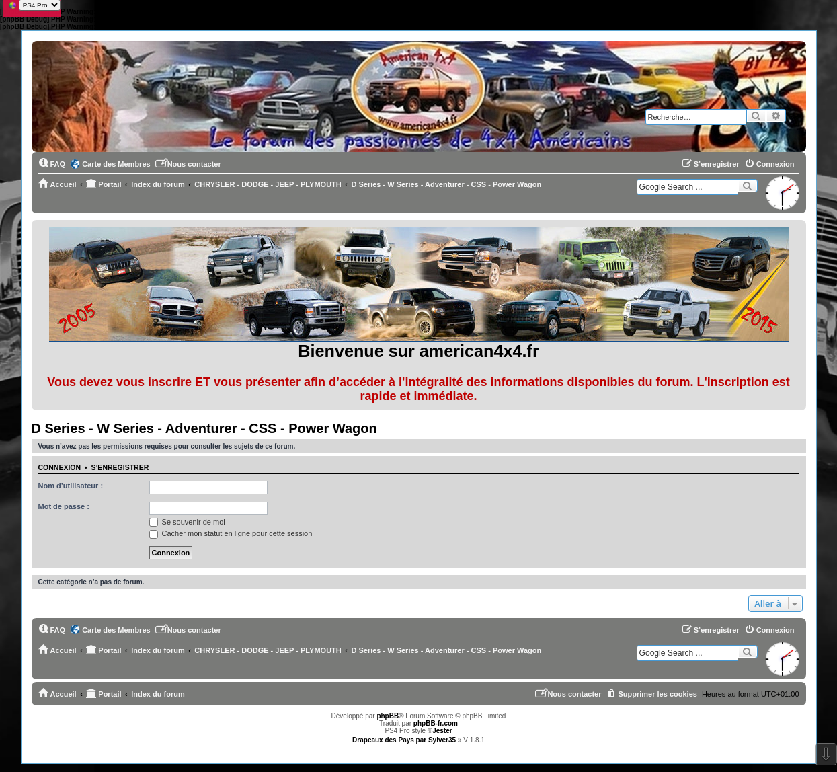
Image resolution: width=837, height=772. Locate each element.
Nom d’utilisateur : (71, 485)
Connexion (59, 467)
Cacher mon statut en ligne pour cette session (231, 533)
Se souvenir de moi (187, 522)
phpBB (387, 716)
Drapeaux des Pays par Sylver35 (404, 740)
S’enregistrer (120, 467)
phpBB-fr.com (435, 723)
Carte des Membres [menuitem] (116, 164)
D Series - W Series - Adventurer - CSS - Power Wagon (204, 428)
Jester (442, 730)
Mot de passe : (63, 506)
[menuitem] (52, 164)
